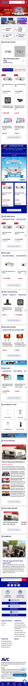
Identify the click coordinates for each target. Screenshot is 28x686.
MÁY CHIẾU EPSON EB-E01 (7, 85)
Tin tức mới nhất (9, 441)
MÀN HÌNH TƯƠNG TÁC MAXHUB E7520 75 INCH (7, 128)
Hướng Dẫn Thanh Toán (6, 643)
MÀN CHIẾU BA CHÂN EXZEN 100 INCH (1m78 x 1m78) (20, 386)
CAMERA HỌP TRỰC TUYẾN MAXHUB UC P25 (7, 309)
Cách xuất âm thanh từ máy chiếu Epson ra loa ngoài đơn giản (17, 485)
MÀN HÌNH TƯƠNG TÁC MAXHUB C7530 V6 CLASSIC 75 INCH (20, 345)
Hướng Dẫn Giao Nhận (6, 645)
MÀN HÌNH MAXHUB (9, 327)
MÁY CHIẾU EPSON (9, 216)
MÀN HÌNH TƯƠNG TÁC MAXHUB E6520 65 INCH (20, 128)
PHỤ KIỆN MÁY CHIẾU (10, 404)
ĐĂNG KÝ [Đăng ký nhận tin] (24, 579)
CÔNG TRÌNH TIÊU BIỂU (10, 508)
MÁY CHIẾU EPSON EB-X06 (20, 85)
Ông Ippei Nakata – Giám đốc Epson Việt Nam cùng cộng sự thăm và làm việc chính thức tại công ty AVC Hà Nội (18, 472)
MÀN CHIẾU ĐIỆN (18, 371)
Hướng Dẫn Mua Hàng (6, 641)
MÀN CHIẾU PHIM (7, 371)
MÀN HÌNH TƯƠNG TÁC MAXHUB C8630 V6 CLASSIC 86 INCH (7, 345)
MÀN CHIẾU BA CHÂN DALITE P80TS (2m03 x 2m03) (7, 386)
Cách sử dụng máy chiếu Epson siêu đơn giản (14, 462)
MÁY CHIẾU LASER (21, 219)
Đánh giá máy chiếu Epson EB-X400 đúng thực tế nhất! (18, 479)
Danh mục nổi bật (9, 42)
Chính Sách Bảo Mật (19, 623)
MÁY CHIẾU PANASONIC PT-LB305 (9, 272)
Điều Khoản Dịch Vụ (5, 647)
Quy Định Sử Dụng (18, 630)
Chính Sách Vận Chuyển (19, 625)
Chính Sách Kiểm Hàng (19, 636)
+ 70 (20, 51)
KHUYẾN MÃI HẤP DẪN (13, 146)
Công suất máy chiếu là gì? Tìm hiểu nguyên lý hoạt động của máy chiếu (18, 492)
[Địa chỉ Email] (14, 579)
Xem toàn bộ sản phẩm (14, 137)
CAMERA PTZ (13, 294)
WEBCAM (5, 294)
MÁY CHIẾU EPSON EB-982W (19, 193)
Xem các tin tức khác (14, 501)
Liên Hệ (3, 625)
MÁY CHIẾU (6, 253)
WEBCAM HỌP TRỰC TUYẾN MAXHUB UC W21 (20, 107)
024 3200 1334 (14, 603)
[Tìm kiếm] (23, 2)
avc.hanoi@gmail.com (9, 678)
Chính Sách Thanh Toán (19, 632)
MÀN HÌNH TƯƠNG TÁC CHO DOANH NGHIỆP (13, 330)
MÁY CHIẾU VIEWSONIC (8, 255)
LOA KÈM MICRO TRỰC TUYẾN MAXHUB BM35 (7, 106)
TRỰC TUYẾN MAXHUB (10, 292)
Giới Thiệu (3, 623)
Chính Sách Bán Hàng (19, 634)
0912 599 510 (14, 609)
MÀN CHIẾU (6, 368)
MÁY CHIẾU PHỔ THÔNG (8, 219)
